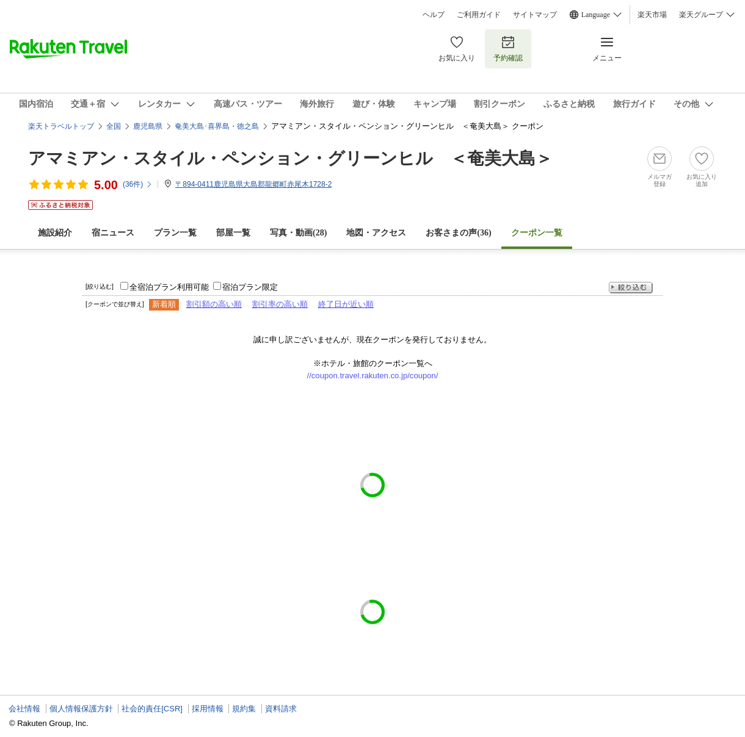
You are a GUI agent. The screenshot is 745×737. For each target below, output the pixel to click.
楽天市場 (652, 14)
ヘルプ (434, 14)
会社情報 (24, 708)
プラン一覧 (175, 232)
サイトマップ (535, 14)
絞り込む (631, 287)
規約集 (244, 708)
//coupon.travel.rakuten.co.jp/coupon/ (372, 375)
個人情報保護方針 (81, 708)
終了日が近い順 (346, 304)
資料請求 (281, 708)
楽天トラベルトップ (61, 126)
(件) (138, 184)
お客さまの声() (458, 232)
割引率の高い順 (280, 304)
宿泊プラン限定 (250, 287)
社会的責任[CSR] (152, 708)
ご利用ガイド (479, 14)
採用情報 (207, 708)
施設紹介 (55, 232)
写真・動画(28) (298, 232)
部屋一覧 (233, 232)
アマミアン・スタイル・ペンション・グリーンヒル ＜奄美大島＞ (290, 158)
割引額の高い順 (214, 304)
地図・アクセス (376, 232)
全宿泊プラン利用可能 (169, 287)
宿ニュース (113, 232)
